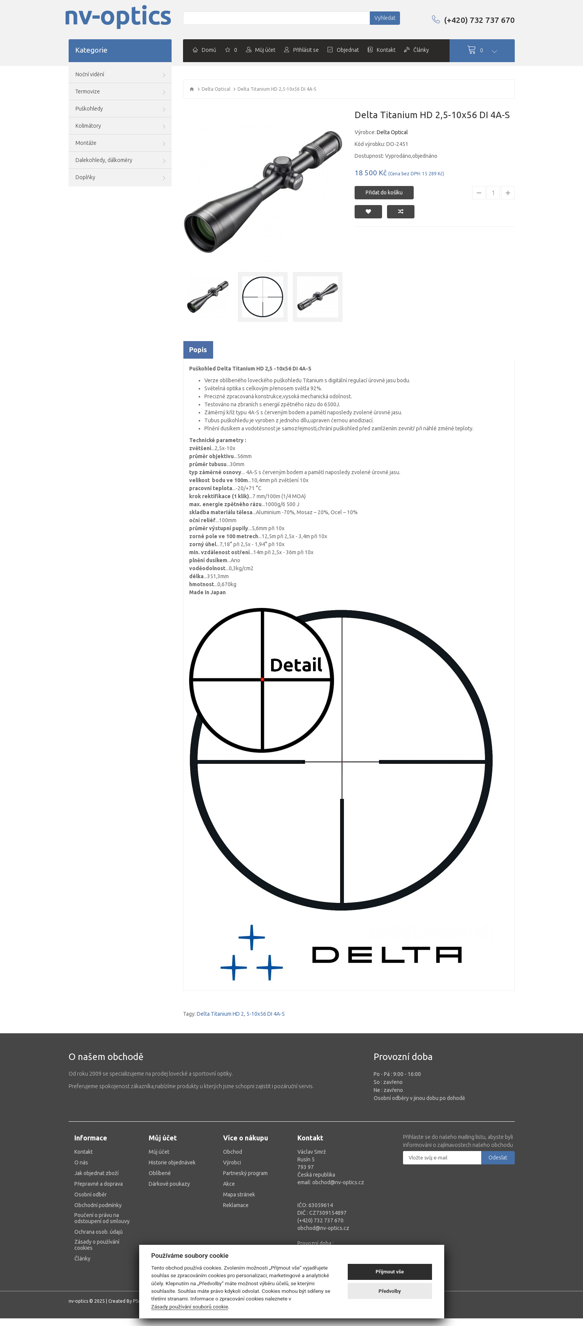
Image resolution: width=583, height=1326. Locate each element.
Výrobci (232, 1162)
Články (82, 1258)
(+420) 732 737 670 (473, 19)
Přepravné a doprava (98, 1184)
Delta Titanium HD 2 (220, 1014)
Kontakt (83, 1152)
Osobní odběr (90, 1194)
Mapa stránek (239, 1194)
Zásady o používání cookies (96, 1245)
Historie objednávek (172, 1162)
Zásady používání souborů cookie (189, 1307)
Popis (198, 349)
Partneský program (245, 1173)
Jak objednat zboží (96, 1173)
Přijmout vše (390, 1272)
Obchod (232, 1152)
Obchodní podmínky (98, 1205)
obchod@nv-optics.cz (323, 1228)
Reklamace (236, 1205)
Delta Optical (216, 89)
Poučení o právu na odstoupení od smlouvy (102, 1218)
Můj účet (159, 1152)
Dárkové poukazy (169, 1184)
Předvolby (390, 1291)
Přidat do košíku (384, 192)
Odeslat (497, 1157)
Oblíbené (160, 1173)
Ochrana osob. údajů (98, 1232)
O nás (81, 1162)
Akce (229, 1184)
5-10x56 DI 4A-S (265, 1014)
